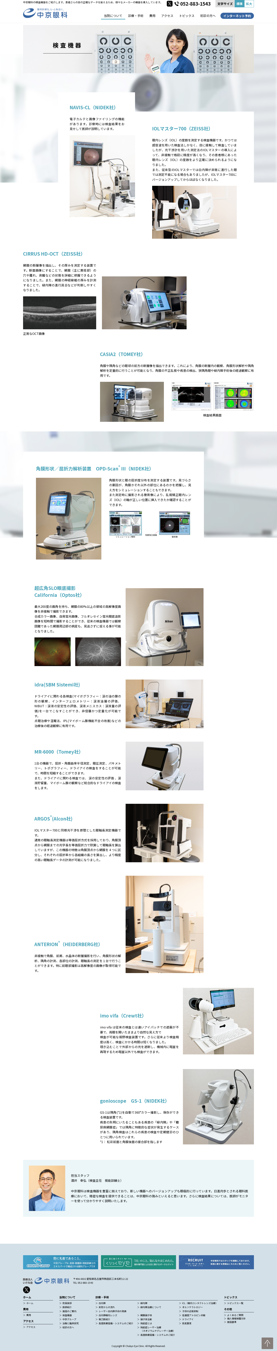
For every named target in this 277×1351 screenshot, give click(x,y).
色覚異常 (186, 1323)
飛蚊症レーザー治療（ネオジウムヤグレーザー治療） (157, 1329)
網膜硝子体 (146, 1315)
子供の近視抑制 (190, 1311)
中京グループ (69, 1319)
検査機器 (67, 1315)
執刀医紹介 (104, 1319)
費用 (152, 15)
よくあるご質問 (235, 1315)
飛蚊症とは (146, 1323)
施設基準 (231, 1321)
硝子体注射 (146, 1319)
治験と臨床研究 (71, 1323)
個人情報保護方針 (236, 1318)
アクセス (167, 15)
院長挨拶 (67, 1303)
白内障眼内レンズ (108, 1315)
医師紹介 (67, 1307)
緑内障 (143, 1303)
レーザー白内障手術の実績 (112, 1311)
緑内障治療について (150, 1307)
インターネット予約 (237, 15)
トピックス (186, 15)
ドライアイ (188, 1319)
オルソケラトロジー (192, 1307)
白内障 (102, 1303)
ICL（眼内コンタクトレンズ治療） (200, 1303)
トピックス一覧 (235, 1303)
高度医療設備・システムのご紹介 (116, 1323)
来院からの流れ (107, 1307)
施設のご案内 (69, 1311)
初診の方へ (208, 15)
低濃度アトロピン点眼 (193, 1315)
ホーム (29, 1303)
